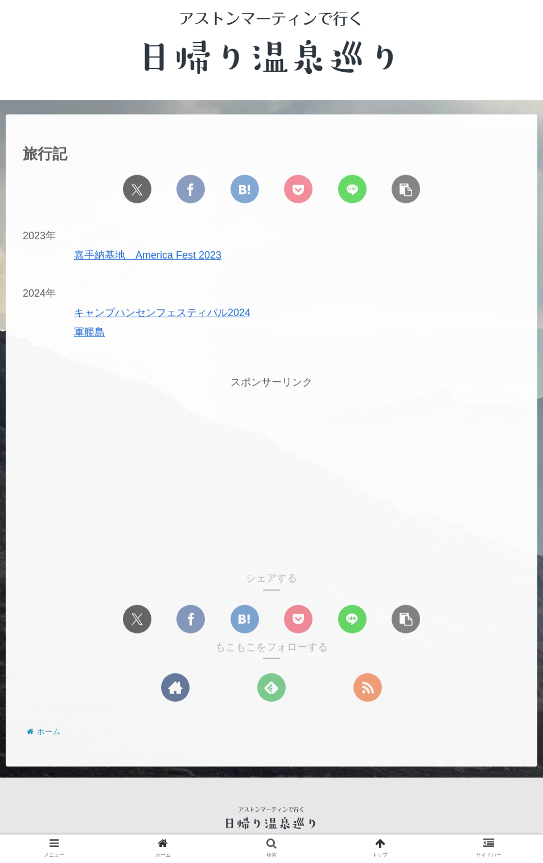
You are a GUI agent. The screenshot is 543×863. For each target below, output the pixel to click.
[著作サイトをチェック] (175, 688)
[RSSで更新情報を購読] (367, 688)
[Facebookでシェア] (190, 189)
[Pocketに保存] (298, 189)
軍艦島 (89, 332)
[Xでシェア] (137, 189)
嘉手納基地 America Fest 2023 (147, 255)
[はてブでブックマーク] (245, 189)
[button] (406, 189)
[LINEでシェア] (352, 189)
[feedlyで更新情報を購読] (271, 688)
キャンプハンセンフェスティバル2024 (162, 313)
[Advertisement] (271, 471)
